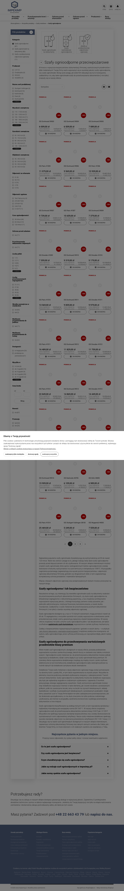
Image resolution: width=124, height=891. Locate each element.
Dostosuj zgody (33, 454)
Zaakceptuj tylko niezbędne (14, 454)
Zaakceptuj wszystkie (49, 454)
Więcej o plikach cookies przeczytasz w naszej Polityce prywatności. (30, 449)
